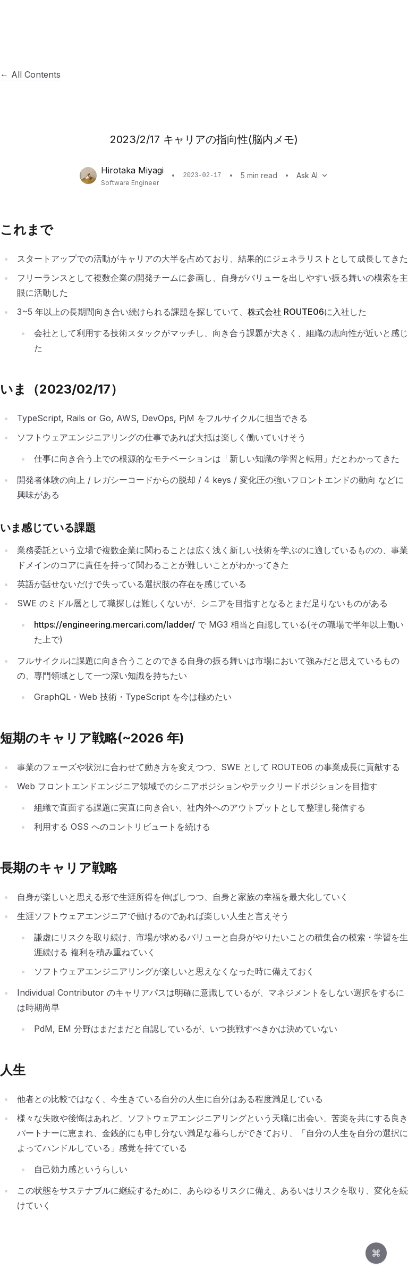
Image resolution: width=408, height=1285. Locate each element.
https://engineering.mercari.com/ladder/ (114, 624)
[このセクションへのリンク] (58, 229)
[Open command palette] (376, 1253)
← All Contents (30, 74)
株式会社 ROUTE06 (286, 311)
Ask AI (312, 175)
